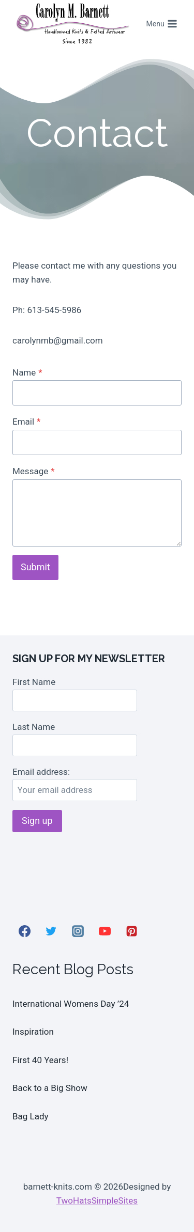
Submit (35, 567)
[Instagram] (78, 931)
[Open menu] (162, 24)
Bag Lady (30, 1116)
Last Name (33, 727)
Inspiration (33, 1031)
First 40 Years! (40, 1060)
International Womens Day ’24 (70, 1004)
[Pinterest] (131, 931)
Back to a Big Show (49, 1088)
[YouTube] (104, 931)
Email (26, 421)
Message (33, 471)
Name (27, 372)
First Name (33, 682)
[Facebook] (24, 931)
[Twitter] (51, 931)
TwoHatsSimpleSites (97, 1200)
